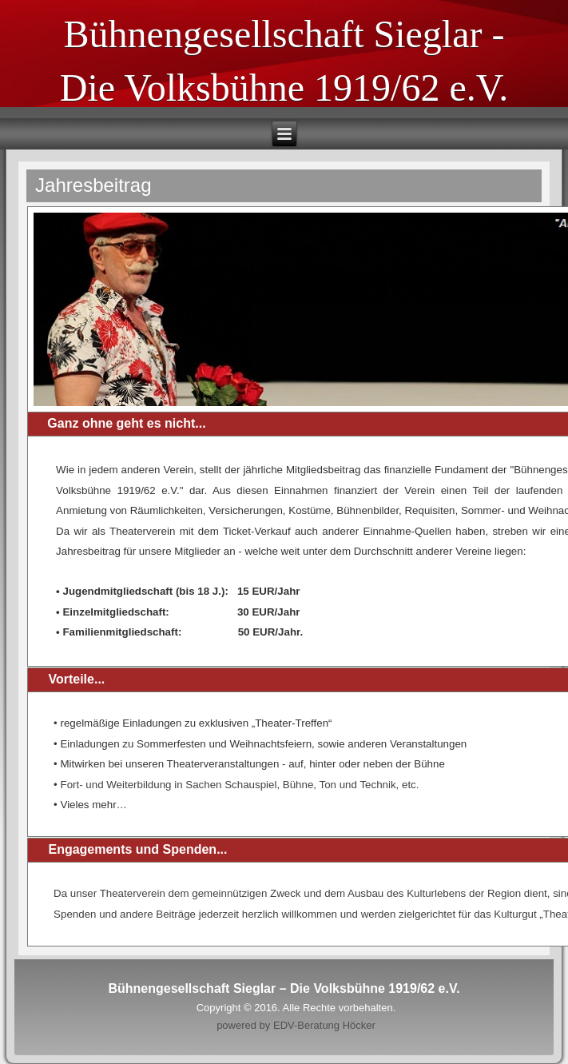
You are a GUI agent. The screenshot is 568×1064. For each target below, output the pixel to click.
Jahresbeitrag (93, 185)
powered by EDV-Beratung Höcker (295, 1025)
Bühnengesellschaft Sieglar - (284, 34)
